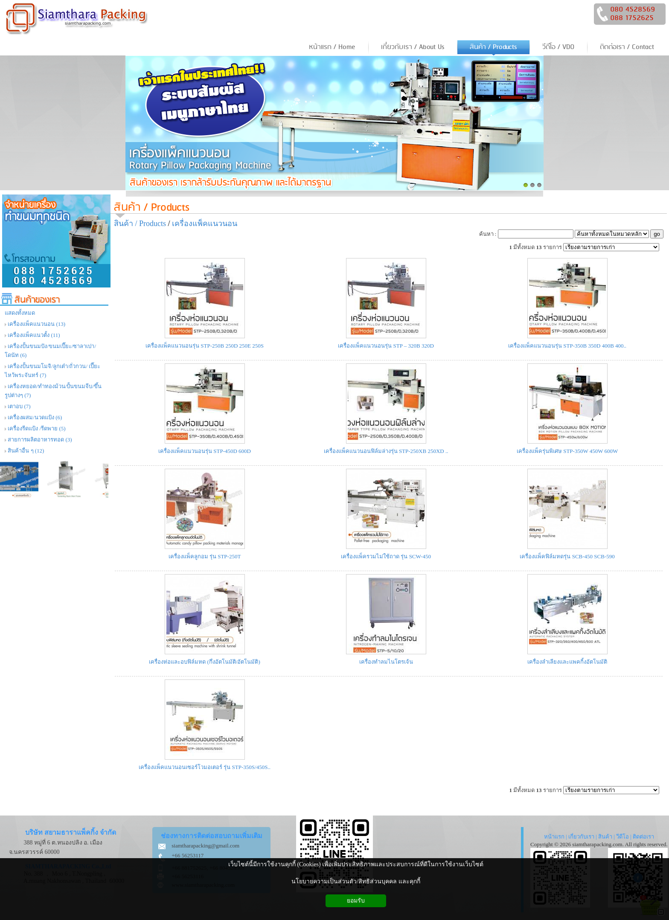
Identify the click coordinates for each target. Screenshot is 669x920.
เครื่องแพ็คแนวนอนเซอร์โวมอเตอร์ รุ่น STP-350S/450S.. (205, 767)
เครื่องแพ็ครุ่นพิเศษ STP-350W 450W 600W (567, 451)
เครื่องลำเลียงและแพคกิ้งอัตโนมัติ (567, 662)
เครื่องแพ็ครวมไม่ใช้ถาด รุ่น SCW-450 (386, 556)
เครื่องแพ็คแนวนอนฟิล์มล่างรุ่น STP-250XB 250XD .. (386, 451)
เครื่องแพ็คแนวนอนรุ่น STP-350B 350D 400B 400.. (567, 345)
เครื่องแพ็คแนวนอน (204, 223)
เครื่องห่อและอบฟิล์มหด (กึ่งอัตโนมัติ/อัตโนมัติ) (204, 662)
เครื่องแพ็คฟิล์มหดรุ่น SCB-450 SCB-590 (567, 556)
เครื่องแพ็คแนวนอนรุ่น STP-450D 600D (204, 451)
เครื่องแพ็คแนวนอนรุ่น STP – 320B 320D (385, 345)
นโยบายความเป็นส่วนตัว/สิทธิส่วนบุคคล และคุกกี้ (355, 881)
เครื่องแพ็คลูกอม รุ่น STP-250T (205, 556)
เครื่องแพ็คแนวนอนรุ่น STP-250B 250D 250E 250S (204, 345)
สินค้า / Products (151, 207)
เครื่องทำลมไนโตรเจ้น (386, 662)
